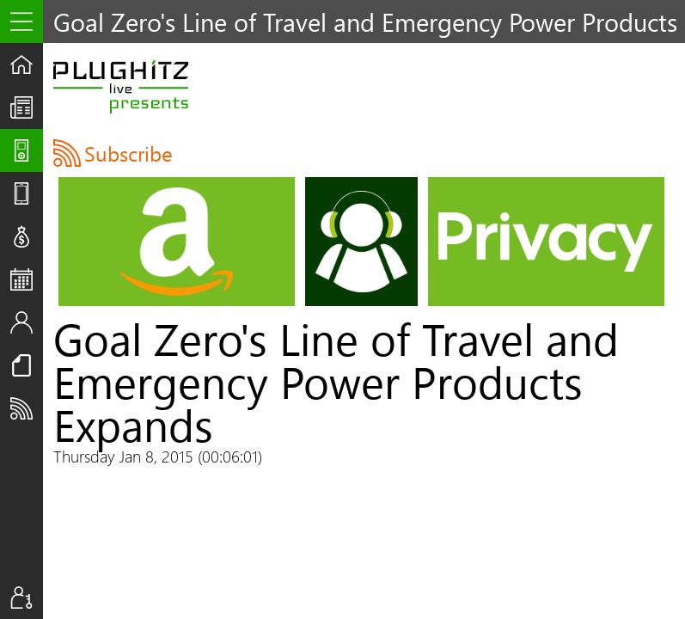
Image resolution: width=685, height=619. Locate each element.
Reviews (26, 193)
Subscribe (26, 408)
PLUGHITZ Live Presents (120, 86)
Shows (26, 150)
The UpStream (26, 107)
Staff (26, 322)
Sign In (26, 597)
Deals (26, 236)
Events (26, 279)
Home (26, 64)
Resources (26, 365)
